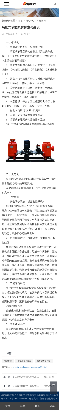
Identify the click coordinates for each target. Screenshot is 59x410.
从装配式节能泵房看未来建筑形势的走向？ (27, 377)
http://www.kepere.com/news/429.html (30, 367)
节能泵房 (8, 361)
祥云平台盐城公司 (49, 398)
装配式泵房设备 (24, 361)
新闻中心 (30, 20)
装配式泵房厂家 (43, 361)
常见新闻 (41, 20)
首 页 (20, 20)
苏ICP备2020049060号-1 (17, 398)
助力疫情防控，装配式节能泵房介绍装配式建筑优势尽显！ (27, 386)
